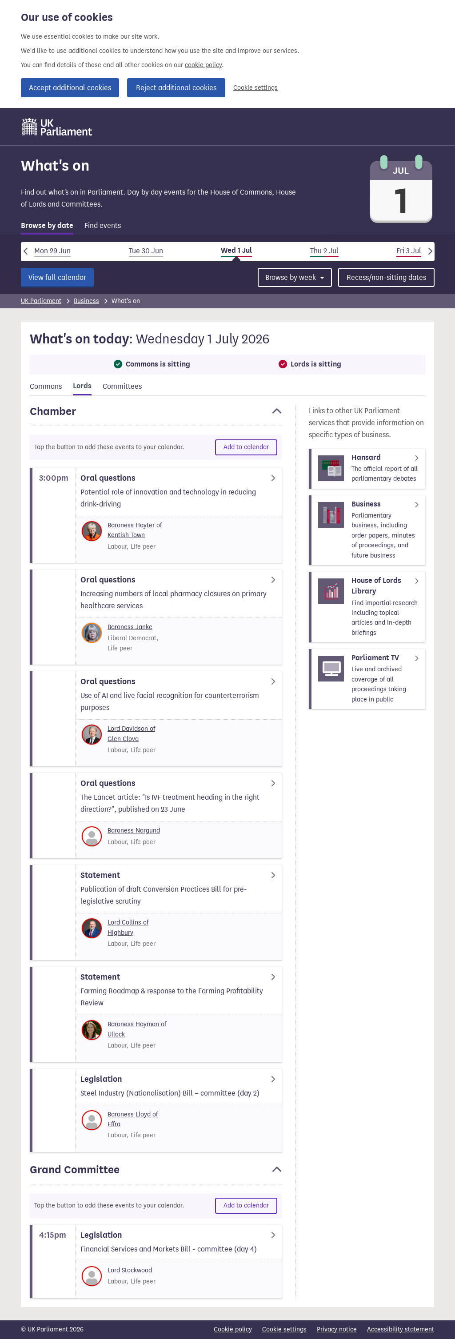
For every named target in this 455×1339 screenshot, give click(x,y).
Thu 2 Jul (324, 251)
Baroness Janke (130, 627)
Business (86, 301)
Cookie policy (233, 1329)
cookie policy (203, 65)
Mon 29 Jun (52, 251)
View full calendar (57, 277)
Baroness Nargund (134, 830)
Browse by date (47, 225)
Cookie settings (255, 88)
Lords (82, 386)
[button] (156, 415)
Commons (46, 386)
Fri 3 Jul (408, 251)
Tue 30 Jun (146, 251)
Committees (122, 386)
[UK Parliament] (57, 126)
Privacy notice (337, 1329)
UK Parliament (41, 301)
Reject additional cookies (176, 88)
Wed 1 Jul (236, 250)
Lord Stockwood (130, 1270)
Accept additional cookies (70, 88)
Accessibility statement (400, 1329)
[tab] (47, 227)
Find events (102, 225)
